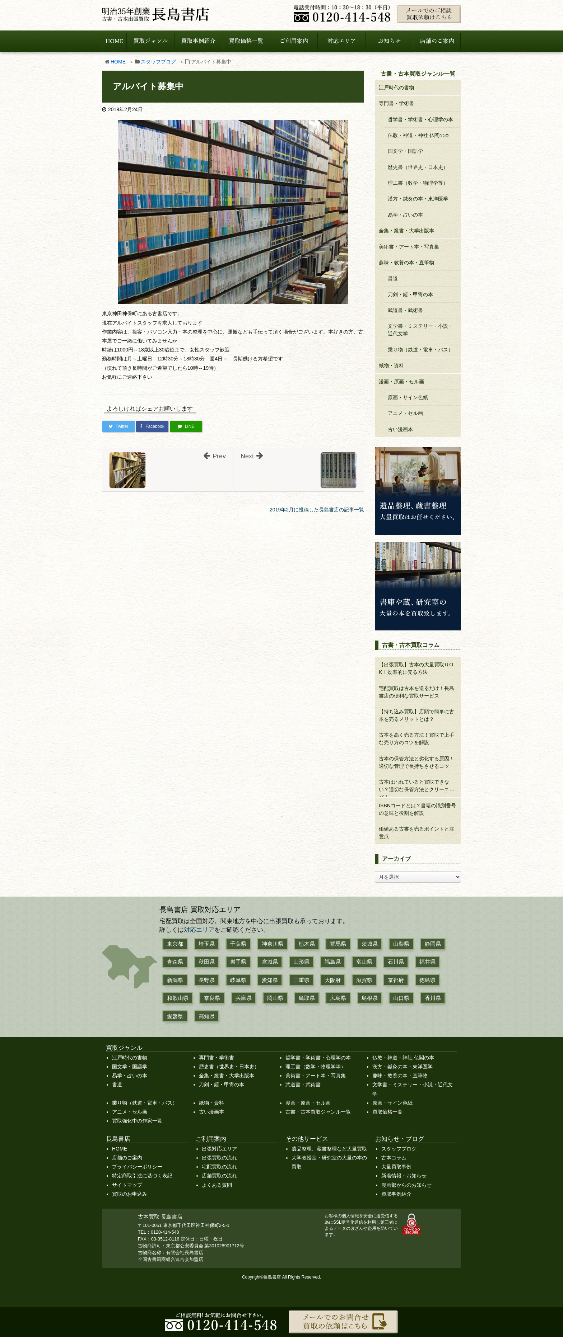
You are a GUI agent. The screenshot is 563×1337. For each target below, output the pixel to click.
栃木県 (307, 944)
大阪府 (333, 980)
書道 (393, 278)
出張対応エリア (219, 1149)
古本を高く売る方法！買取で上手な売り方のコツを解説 (416, 738)
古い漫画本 (400, 429)
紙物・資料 (391, 365)
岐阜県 (238, 980)
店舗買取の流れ (219, 1175)
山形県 (301, 962)
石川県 (396, 962)
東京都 (175, 944)
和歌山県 (178, 998)
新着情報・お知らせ (404, 1175)
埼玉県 (207, 944)
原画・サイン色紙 (408, 397)
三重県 (301, 980)
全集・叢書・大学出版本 (406, 230)
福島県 (333, 962)
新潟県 (175, 980)
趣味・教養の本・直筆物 (406, 262)
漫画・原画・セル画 (401, 381)
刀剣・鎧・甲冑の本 (410, 294)
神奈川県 (272, 944)
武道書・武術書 (405, 310)
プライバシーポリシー (137, 1167)
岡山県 (275, 998)
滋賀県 (364, 980)
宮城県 (270, 962)
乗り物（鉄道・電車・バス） (420, 350)
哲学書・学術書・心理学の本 (420, 119)
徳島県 (427, 980)
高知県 (207, 1016)
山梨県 (401, 944)
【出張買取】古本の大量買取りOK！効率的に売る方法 (416, 668)
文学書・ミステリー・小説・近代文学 (420, 329)
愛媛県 (175, 1016)
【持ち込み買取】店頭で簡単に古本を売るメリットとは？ (416, 715)
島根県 (370, 998)
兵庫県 (244, 998)
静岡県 (433, 944)
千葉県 (238, 944)
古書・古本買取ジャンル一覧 (318, 1112)
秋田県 (207, 962)
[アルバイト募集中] (233, 212)
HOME (118, 62)
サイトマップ (127, 1185)
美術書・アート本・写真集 (409, 247)
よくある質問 (217, 1185)
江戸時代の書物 (396, 87)
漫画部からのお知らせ (406, 1185)
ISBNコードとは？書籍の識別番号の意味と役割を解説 (417, 809)
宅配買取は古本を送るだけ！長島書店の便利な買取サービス (416, 692)
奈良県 (212, 998)
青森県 (175, 962)
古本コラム (393, 1158)
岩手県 (238, 962)
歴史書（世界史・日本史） (418, 167)
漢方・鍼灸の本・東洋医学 (418, 199)
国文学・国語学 (405, 151)
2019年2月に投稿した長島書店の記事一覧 (317, 509)
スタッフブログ (158, 62)
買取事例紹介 (396, 1194)
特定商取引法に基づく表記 (142, 1175)
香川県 (433, 998)
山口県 (401, 998)
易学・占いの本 (405, 215)
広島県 (338, 998)
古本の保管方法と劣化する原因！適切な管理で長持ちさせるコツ (416, 762)
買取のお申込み (129, 1194)
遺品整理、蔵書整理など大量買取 (329, 1149)
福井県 (427, 962)
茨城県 (370, 944)
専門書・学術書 (396, 103)
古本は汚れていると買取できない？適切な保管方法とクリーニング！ (416, 788)
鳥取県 (307, 998)
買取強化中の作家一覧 (137, 1121)
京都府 (396, 980)
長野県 (207, 980)
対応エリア (199, 929)
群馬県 (338, 944)
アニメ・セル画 (405, 413)
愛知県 (270, 980)
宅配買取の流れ (219, 1167)
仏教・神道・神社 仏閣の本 (419, 135)
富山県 (364, 962)
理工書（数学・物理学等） (418, 183)
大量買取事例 (396, 1167)
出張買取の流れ (219, 1158)
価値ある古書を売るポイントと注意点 (416, 832)
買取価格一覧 (387, 1112)
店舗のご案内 (127, 1158)
